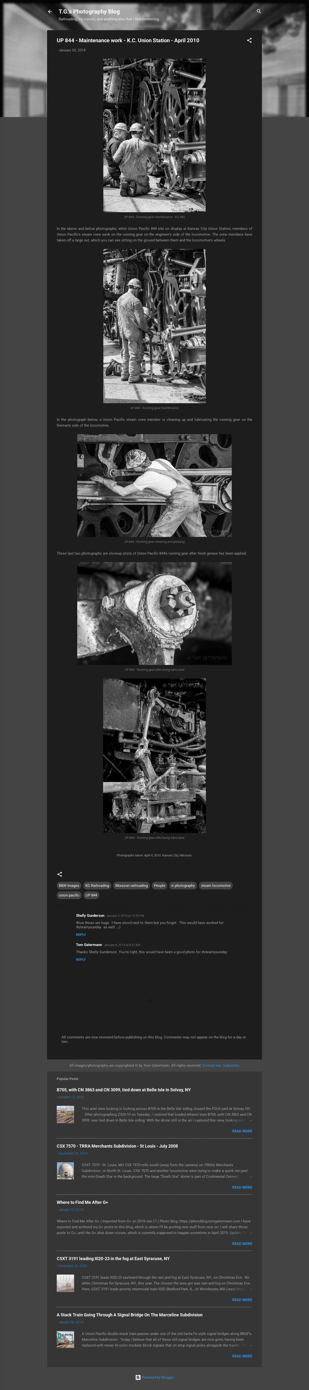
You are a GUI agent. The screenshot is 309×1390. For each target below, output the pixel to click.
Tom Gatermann (89, 945)
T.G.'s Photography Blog (89, 11)
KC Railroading (97, 885)
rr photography (183, 885)
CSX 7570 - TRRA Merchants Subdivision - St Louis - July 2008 (117, 1146)
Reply (81, 935)
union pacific (69, 895)
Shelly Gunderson (90, 915)
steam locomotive (216, 885)
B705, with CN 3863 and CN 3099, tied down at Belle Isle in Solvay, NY (124, 1089)
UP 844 (91, 895)
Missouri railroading (131, 885)
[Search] (259, 12)
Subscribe (231, 1065)
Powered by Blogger (154, 1377)
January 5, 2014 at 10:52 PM (125, 915)
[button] (249, 41)
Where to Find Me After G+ (82, 1202)
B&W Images (69, 885)
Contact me (211, 1065)
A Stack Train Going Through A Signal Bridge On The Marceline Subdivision (130, 1314)
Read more (242, 1131)
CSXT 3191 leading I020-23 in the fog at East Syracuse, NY (113, 1258)
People (159, 885)
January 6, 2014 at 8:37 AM (122, 945)
